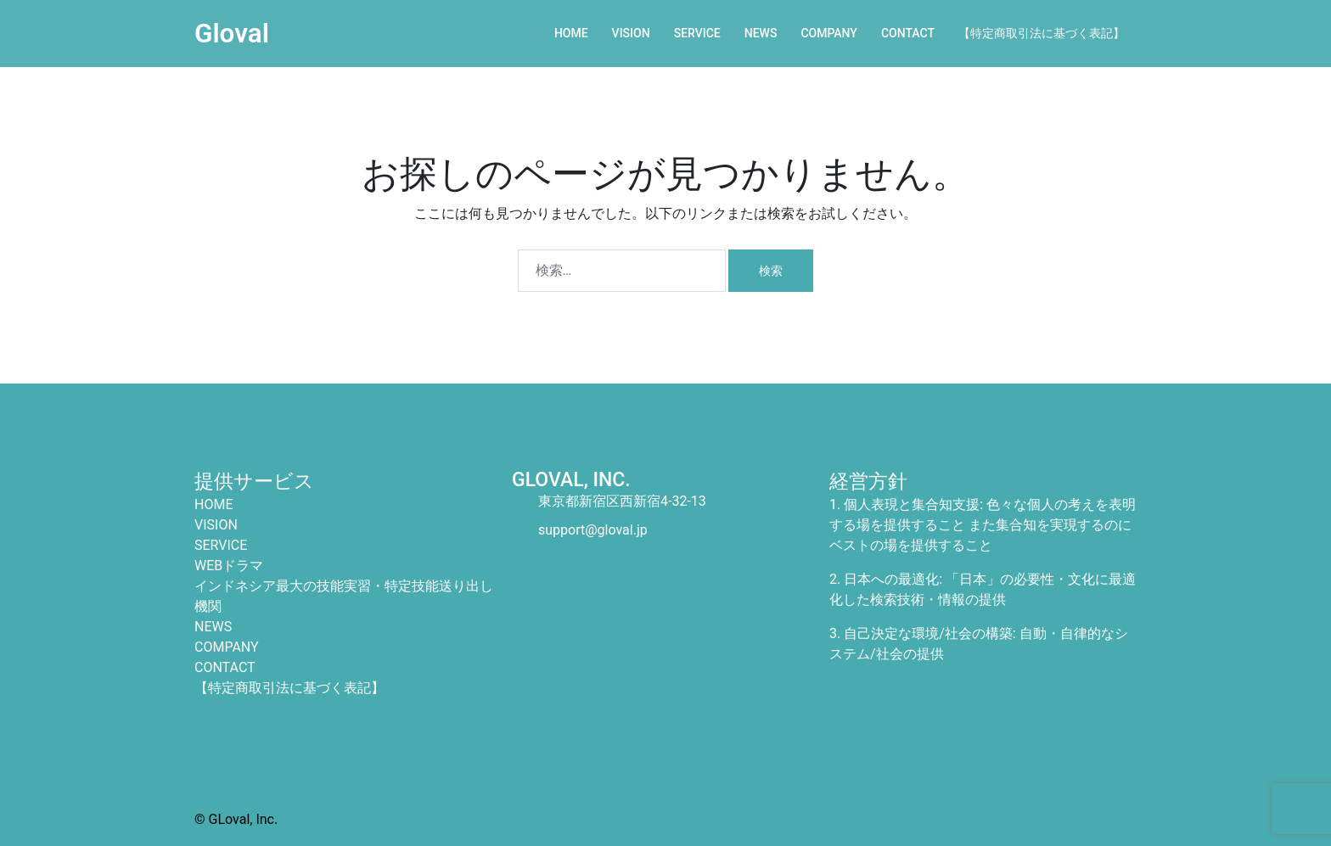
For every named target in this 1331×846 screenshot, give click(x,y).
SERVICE (697, 33)
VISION (631, 33)
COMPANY (828, 33)
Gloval (232, 33)
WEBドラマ (228, 565)
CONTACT (908, 33)
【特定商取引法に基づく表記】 (1041, 33)
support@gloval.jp (593, 529)
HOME (571, 33)
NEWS (761, 33)
